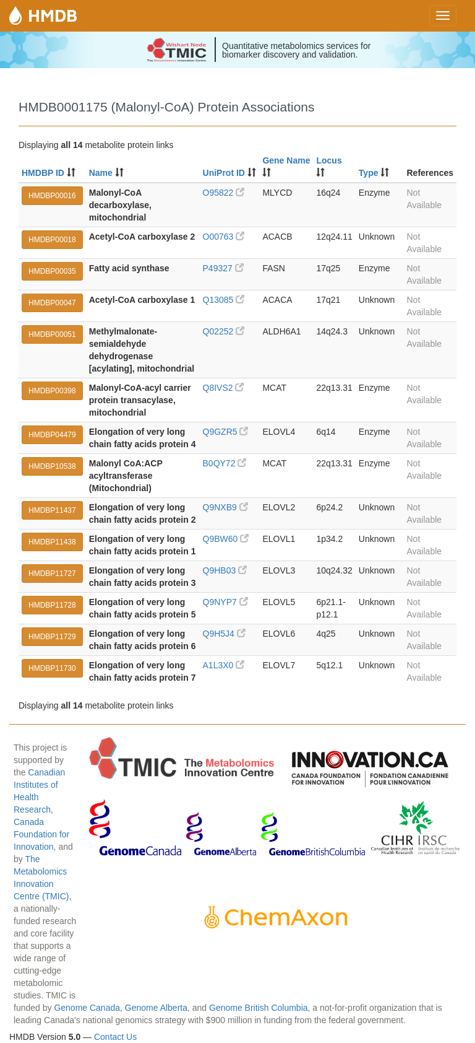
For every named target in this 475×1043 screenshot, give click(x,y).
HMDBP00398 (52, 390)
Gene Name (286, 160)
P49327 (223, 268)
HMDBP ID (43, 173)
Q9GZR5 (226, 432)
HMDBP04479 (52, 434)
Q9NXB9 (225, 507)
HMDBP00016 (52, 195)
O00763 (224, 237)
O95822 (224, 193)
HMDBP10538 (52, 466)
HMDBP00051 (52, 334)
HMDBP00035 (52, 271)
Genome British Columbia (258, 1008)
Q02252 (224, 331)
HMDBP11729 (52, 636)
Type (369, 173)
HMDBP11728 (52, 605)
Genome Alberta (156, 1008)
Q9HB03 (225, 570)
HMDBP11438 (52, 542)
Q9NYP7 (225, 602)
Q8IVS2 (223, 388)
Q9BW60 (226, 539)
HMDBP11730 (52, 668)
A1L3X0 (224, 665)
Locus (328, 160)
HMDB (52, 15)
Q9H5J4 (224, 634)
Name (101, 173)
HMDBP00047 (52, 303)
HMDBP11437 (52, 510)
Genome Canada (87, 1008)
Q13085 (224, 300)
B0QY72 (225, 463)
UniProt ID (224, 173)
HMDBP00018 (52, 239)
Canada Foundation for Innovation (41, 834)
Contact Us (115, 1037)
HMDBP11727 (52, 573)
